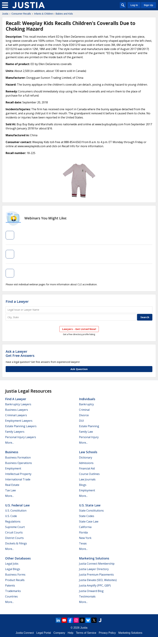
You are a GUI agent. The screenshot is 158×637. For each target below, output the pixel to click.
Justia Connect (25, 632)
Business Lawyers (16, 410)
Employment (13, 468)
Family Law (86, 432)
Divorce (84, 415)
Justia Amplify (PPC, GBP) (95, 585)
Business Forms (15, 574)
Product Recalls (15, 580)
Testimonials (87, 596)
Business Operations (18, 463)
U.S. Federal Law (17, 505)
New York (85, 538)
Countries (11, 596)
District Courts (14, 538)
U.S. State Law (89, 505)
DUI (81, 421)
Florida (83, 532)
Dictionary (85, 457)
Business (11, 452)
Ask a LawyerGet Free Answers (20, 353)
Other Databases (18, 558)
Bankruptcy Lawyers (18, 404)
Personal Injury (89, 437)
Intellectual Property (18, 474)
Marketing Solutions (94, 558)
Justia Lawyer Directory (94, 569)
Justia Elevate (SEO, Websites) (98, 580)
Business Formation (18, 457)
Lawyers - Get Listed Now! (79, 329)
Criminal (84, 410)
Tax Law (10, 490)
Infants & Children (43, 13)
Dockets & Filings (16, 543)
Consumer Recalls (21, 13)
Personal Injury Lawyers (20, 437)
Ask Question (79, 369)
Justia (5, 13)
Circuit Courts (14, 532)
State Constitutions (91, 510)
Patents (10, 585)
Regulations (12, 521)
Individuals (87, 399)
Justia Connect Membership (96, 563)
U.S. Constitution (15, 510)
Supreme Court (15, 527)
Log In (134, 5)
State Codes (86, 516)
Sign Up (148, 5)
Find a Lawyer (17, 301)
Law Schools (88, 452)
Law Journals (87, 479)
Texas (83, 543)
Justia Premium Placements (96, 574)
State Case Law (88, 521)
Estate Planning (89, 426)
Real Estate (12, 485)
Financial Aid (87, 468)
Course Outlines (89, 474)
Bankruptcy (86, 404)
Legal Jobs (11, 563)
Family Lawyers (14, 432)
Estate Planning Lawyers (21, 426)
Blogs (82, 485)
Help (70, 632)
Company (59, 632)
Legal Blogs (12, 569)
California (85, 527)
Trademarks (13, 591)
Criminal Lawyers (16, 415)
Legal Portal (43, 632)
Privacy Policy (107, 632)
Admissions (86, 463)
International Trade (17, 479)
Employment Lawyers (18, 421)
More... (9, 442)
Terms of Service (86, 632)
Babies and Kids (64, 13)
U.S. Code (11, 516)
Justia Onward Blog (91, 591)
